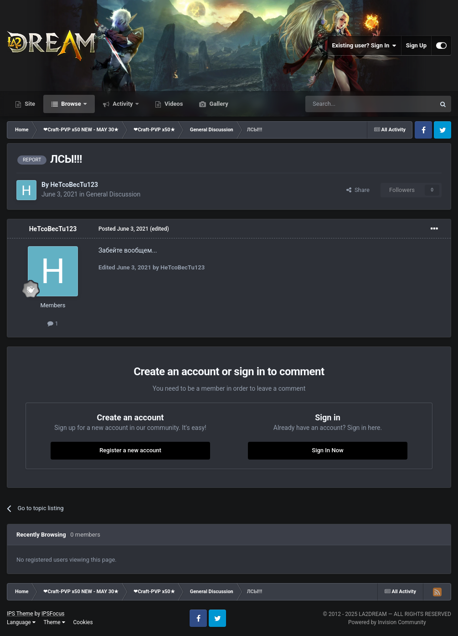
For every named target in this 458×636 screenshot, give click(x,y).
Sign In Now (327, 450)
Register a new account (130, 450)
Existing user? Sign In (364, 45)
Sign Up (416, 45)
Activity (122, 103)
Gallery (218, 103)
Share (358, 189)
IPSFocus (52, 613)
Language (21, 622)
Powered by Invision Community (387, 622)
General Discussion (113, 194)
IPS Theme (20, 613)
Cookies (83, 622)
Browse (71, 103)
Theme (54, 622)
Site (29, 103)
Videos (173, 103)
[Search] (348, 104)
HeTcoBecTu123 (74, 184)
